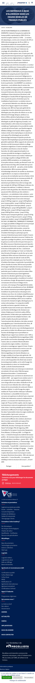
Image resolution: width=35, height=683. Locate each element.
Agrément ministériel (8, 586)
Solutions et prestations (9, 502)
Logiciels (4, 553)
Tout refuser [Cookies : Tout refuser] (18, 677)
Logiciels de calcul (7, 560)
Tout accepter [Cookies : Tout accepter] (7, 677)
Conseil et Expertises (7, 512)
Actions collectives (7, 548)
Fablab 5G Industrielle (8, 516)
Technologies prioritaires (9, 545)
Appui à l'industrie (7, 591)
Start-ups (4, 550)
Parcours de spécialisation (9, 535)
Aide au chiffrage (6, 562)
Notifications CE (6, 582)
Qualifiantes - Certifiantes (9, 533)
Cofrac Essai (5, 577)
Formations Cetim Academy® (10, 521)
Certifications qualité (8, 573)
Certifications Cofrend (8, 588)
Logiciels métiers (6, 558)
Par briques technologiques (10, 528)
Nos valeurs (5, 606)
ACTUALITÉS (5, 616)
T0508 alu (8, 483)
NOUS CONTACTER (7, 635)
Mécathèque (5, 538)
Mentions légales (4, 669)
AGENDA (4, 612)
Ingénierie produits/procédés (10, 507)
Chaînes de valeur (7, 531)
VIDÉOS (3, 621)
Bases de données (7, 564)
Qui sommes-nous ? (7, 599)
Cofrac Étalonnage (7, 575)
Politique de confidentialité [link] (18, 680)
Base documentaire (7, 543)
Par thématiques (6, 526)
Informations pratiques (6, 666)
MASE (3, 579)
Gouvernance (5, 608)
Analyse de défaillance (8, 514)
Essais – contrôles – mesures (10, 509)
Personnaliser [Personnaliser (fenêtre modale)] (28, 677)
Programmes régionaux (8, 596)
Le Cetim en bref (6, 604)
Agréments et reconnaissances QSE (12, 568)
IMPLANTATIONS (6, 625)
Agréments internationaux (9, 584)
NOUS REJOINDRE (7, 630)
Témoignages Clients (7, 518)
